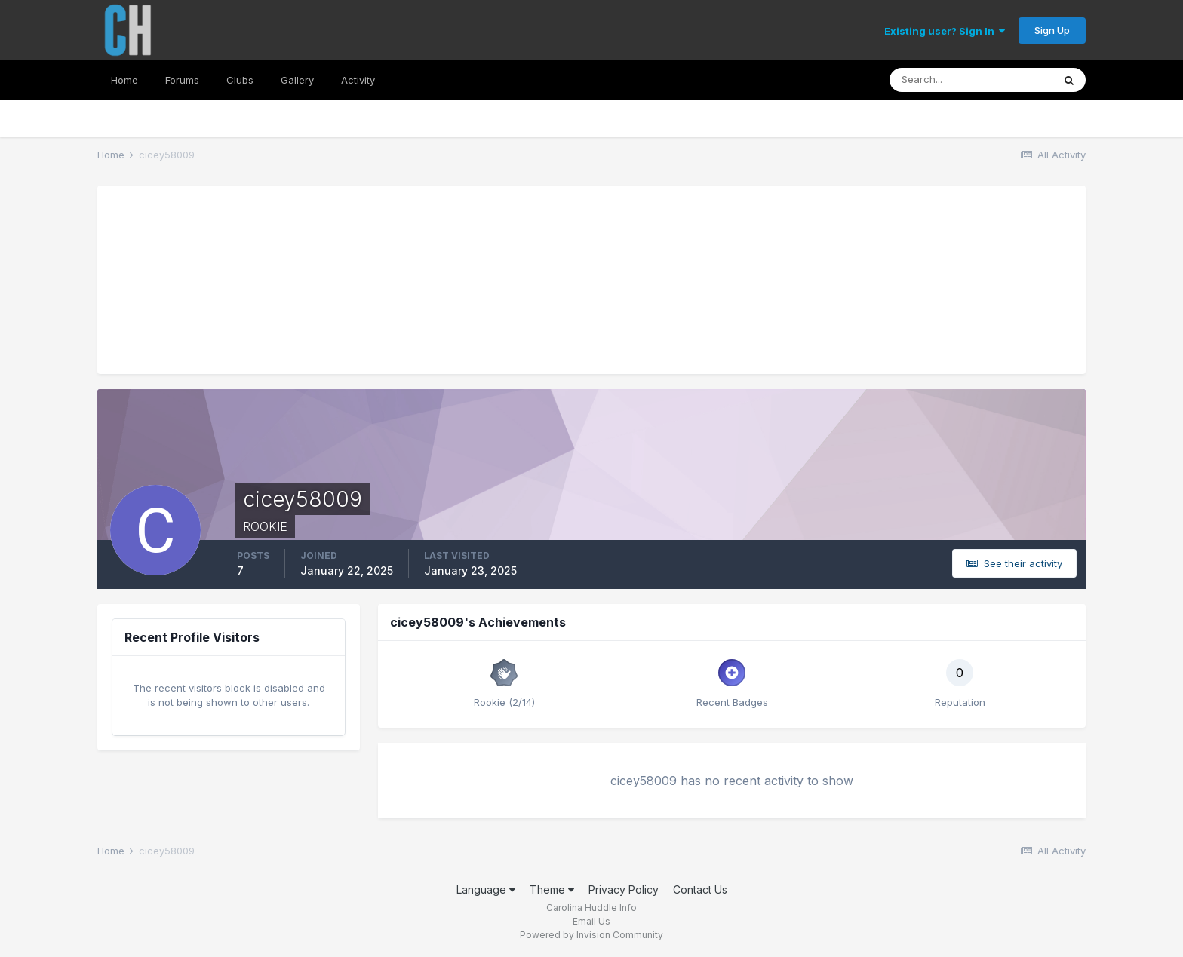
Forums (182, 80)
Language (485, 889)
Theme (552, 889)
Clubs (240, 80)
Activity (358, 80)
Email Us (591, 921)
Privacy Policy (623, 889)
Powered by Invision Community (591, 934)
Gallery (297, 80)
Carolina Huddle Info (591, 907)
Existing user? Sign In (944, 31)
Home (124, 80)
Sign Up (1052, 30)
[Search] (971, 80)
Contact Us (700, 889)
